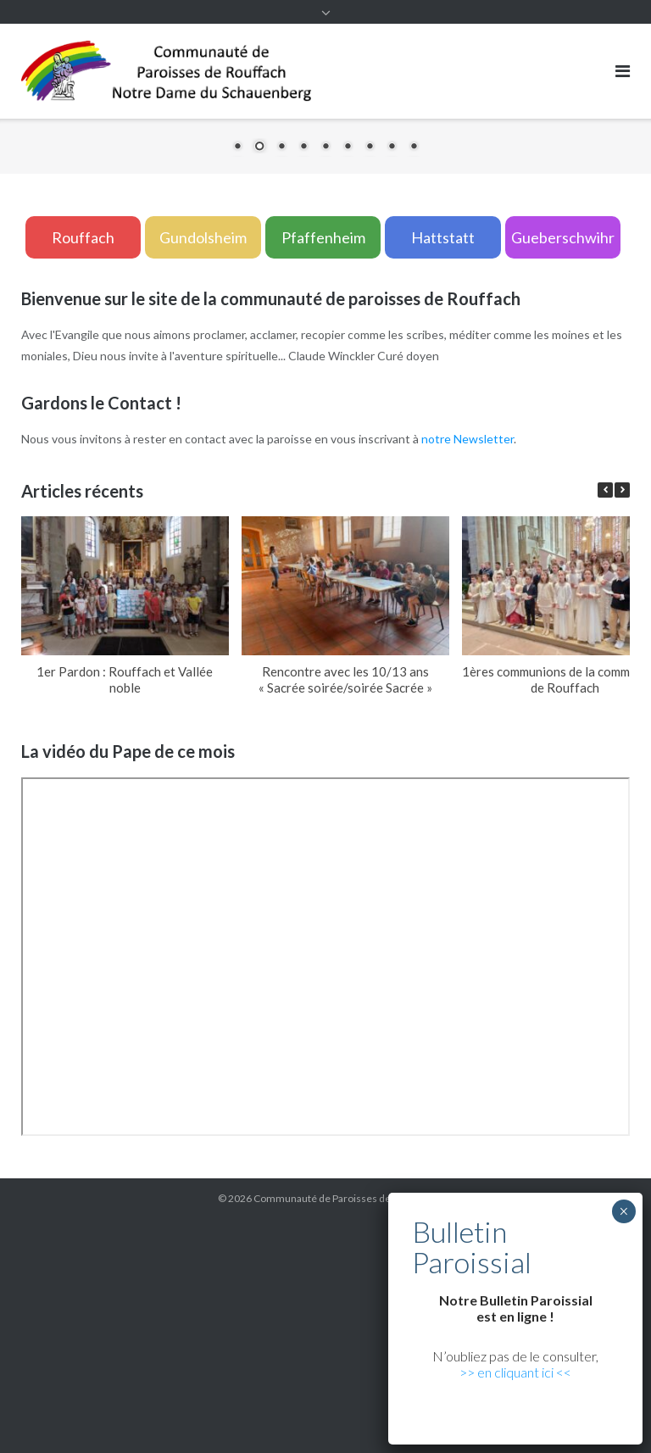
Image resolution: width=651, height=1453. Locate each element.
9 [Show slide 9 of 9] (413, 147)
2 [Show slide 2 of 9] (259, 147)
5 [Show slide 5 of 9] (325, 147)
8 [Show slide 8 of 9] (391, 147)
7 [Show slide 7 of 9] (369, 147)
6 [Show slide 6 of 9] (347, 147)
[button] (622, 490)
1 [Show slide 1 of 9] (237, 147)
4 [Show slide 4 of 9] (303, 147)
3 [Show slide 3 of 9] (281, 147)
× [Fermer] (623, 1211)
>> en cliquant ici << (515, 1372)
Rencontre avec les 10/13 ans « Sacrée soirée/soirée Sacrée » (345, 679)
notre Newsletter (467, 438)
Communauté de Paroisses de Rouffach (343, 1198)
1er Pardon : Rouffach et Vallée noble (124, 679)
